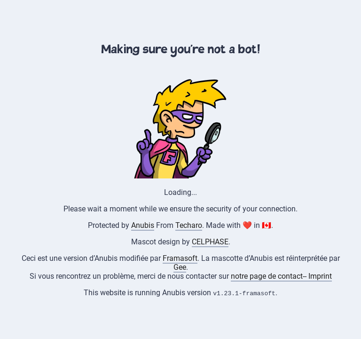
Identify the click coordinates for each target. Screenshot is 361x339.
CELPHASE (210, 241)
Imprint (320, 276)
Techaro (188, 225)
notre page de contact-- (269, 276)
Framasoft (180, 258)
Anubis (142, 225)
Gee (179, 267)
